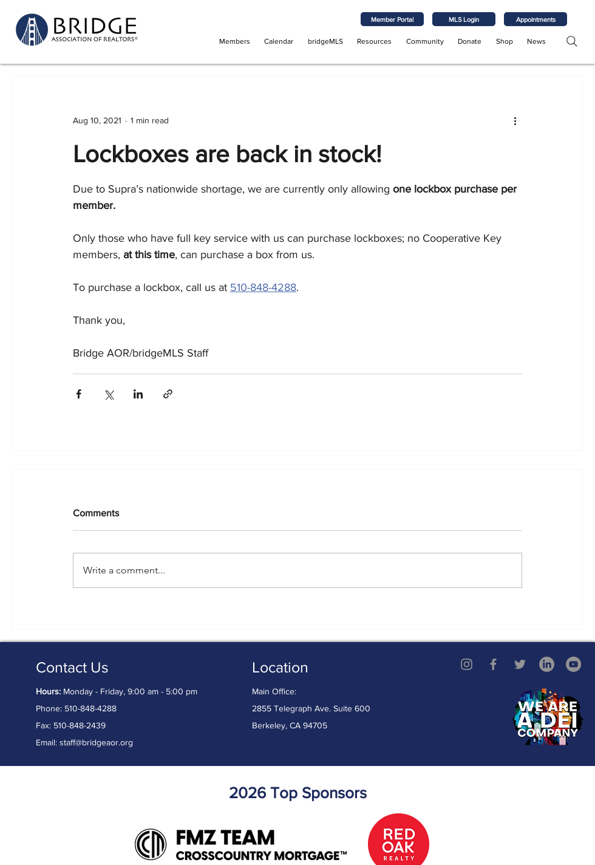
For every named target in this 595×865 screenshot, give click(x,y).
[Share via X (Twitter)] (108, 394)
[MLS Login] (463, 19)
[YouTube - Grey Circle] (573, 664)
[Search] (571, 41)
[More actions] (515, 120)
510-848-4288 (90, 708)
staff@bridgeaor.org (96, 742)
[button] (234, 41)
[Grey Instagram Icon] (466, 664)
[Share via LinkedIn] (138, 394)
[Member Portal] (392, 19)
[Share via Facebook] (78, 394)
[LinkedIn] (546, 664)
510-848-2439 (79, 725)
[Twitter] (520, 664)
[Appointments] (535, 19)
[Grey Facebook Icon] (493, 664)
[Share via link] (168, 394)
